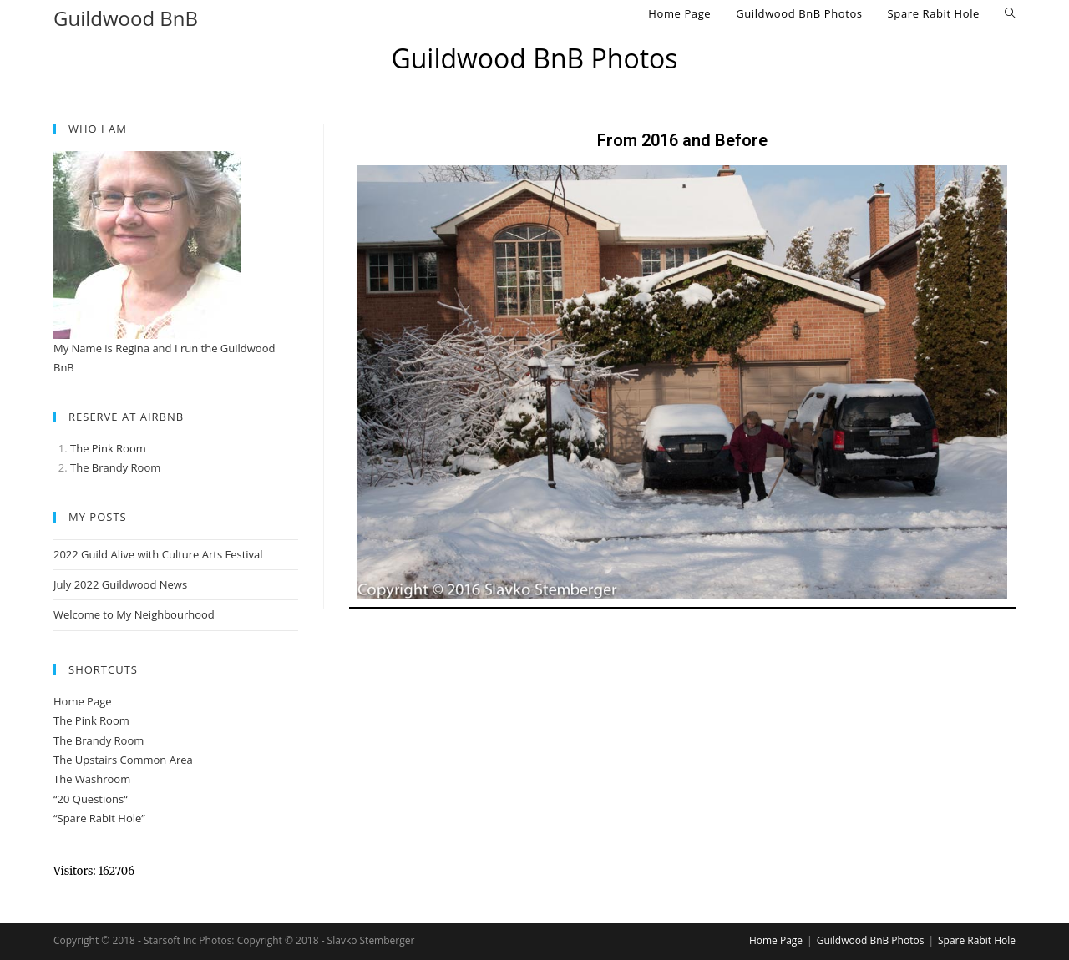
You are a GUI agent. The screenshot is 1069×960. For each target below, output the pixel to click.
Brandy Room (126, 467)
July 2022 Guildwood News (120, 584)
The (81, 467)
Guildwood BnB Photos (871, 940)
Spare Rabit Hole (977, 940)
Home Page (82, 701)
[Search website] (1010, 14)
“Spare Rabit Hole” (99, 818)
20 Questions (91, 798)
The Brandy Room (98, 740)
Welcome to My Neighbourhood (134, 614)
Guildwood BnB (125, 18)
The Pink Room (108, 448)
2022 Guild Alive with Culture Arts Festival (158, 554)
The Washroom (91, 778)
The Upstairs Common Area (123, 759)
